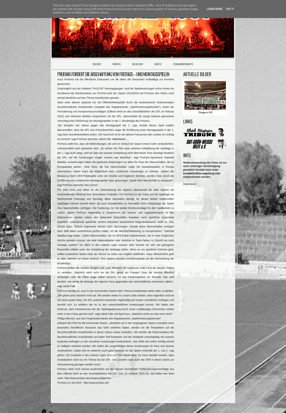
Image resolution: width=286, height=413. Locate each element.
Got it (230, 8)
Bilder (97, 64)
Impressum (189, 184)
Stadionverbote (183, 64)
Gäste (158, 64)
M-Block (137, 64)
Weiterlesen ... (120, 139)
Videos (117, 64)
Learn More (214, 8)
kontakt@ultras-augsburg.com (201, 173)
